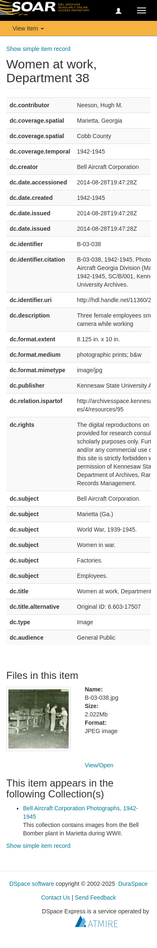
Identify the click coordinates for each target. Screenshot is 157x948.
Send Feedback (95, 897)
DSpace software (31, 883)
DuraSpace (133, 883)
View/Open (99, 765)
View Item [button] (28, 28)
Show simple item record (38, 48)
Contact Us (55, 897)
